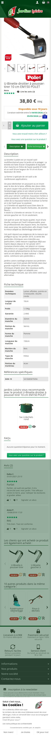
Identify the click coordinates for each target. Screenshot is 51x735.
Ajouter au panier (30, 125)
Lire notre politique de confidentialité (17, 724)
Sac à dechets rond (26, 418)
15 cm (35, 212)
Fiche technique (36, 146)
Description (16, 146)
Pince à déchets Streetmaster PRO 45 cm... (35, 611)
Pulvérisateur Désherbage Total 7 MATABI (16, 611)
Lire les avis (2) (26, 91)
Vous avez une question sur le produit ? (29, 139)
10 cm (24, 215)
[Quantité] (5, 125)
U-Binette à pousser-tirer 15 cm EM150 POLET (16, 568)
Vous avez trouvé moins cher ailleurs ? (30, 133)
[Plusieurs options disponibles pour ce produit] (34, 427)
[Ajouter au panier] (24, 575)
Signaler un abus (28, 500)
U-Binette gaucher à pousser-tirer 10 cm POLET (35, 568)
